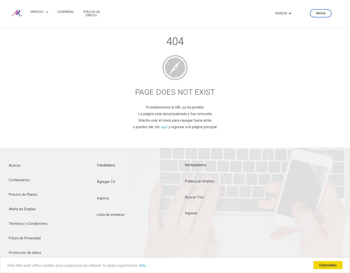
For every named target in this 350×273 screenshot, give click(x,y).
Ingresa (283, 13)
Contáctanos (19, 180)
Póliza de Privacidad (25, 238)
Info (142, 265)
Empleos (39, 12)
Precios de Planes (23, 194)
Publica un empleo (91, 13)
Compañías (65, 12)
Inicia (320, 13)
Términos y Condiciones (28, 223)
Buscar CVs (194, 197)
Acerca (14, 165)
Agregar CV (106, 181)
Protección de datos (25, 252)
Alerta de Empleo (22, 209)
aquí (164, 127)
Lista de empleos (110, 214)
